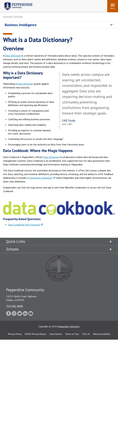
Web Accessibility (101, 333)
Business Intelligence (21, 25)
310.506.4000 (14, 306)
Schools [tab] (12, 249)
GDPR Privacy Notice (35, 333)
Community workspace (40, 177)
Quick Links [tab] (15, 241)
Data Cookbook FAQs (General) (24, 224)
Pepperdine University (69, 326)
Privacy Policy (15, 333)
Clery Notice (55, 333)
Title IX (86, 333)
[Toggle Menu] (112, 6)
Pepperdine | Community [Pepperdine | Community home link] (16, 3)
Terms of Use (72, 333)
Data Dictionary (13, 55)
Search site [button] (63, 4)
